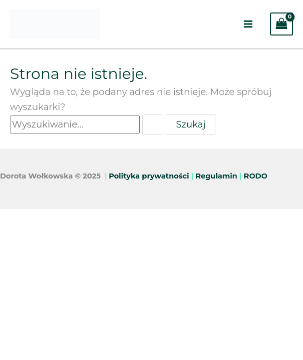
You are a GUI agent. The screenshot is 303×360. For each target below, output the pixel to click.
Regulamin (217, 176)
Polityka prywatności (149, 176)
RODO (256, 176)
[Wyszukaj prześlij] (152, 124)
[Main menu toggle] (248, 24)
